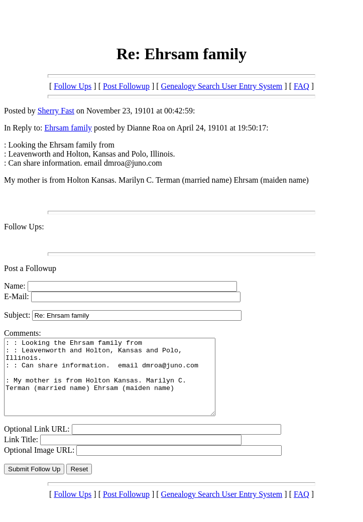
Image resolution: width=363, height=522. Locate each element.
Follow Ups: (24, 226)
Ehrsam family (68, 127)
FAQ (301, 86)
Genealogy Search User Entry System (222, 86)
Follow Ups (72, 86)
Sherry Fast (56, 110)
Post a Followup (30, 268)
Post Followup (126, 86)
